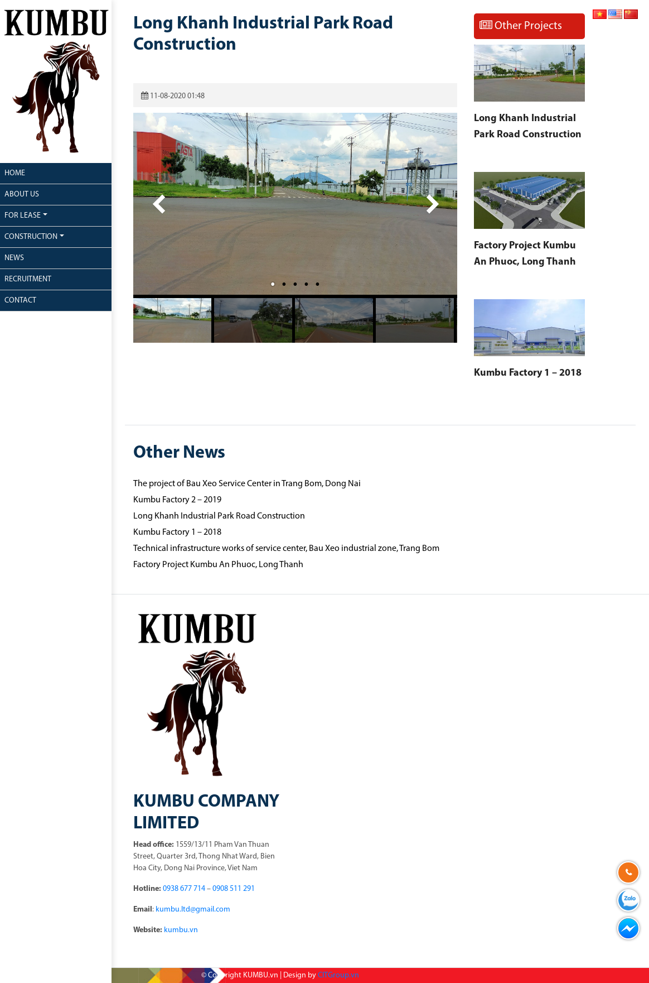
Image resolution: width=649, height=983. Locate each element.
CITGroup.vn (338, 975)
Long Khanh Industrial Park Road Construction (219, 516)
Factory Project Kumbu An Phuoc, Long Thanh (218, 564)
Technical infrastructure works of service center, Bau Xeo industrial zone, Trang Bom (286, 548)
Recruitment (27, 279)
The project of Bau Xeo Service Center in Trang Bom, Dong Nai (247, 483)
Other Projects (521, 26)
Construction (30, 237)
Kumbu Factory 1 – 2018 (528, 373)
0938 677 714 (184, 889)
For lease (22, 216)
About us (21, 194)
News (14, 258)
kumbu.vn (181, 930)
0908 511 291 (233, 889)
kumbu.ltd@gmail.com (193, 909)
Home (14, 173)
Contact (20, 300)
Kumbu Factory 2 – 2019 (177, 500)
